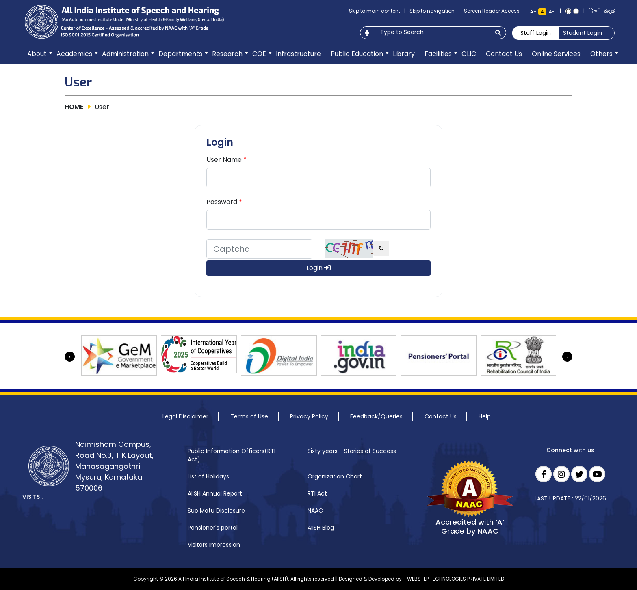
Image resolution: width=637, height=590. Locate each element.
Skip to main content (374, 10)
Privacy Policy (309, 416)
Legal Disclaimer (185, 416)
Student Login (582, 33)
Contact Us (441, 416)
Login (318, 267)
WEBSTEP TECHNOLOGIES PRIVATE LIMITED (455, 578)
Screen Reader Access (492, 10)
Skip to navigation (432, 10)
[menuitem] (37, 54)
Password (224, 201)
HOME (74, 107)
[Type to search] (432, 32)
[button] (37, 54)
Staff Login (535, 33)
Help (485, 416)
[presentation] (70, 357)
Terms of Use (249, 416)
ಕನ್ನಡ (609, 10)
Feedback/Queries (376, 416)
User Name (226, 159)
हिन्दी (594, 10)
